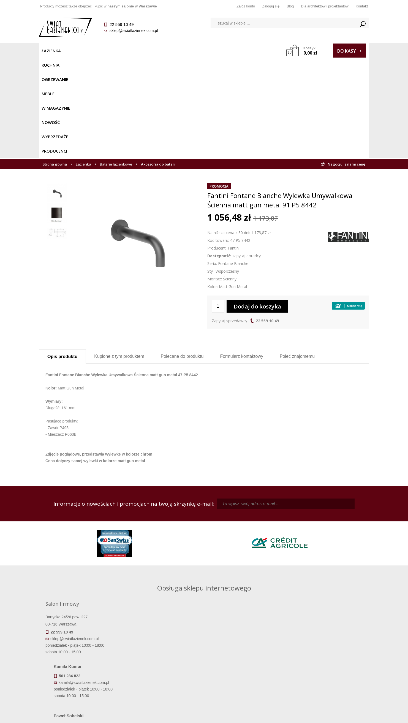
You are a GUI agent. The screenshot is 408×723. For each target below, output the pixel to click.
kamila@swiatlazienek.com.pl (166, 524)
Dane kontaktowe (328, 648)
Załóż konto (245, 6)
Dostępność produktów (80, 655)
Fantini (234, 147)
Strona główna (55, 63)
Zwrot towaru (80, 678)
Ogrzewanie (105, 50)
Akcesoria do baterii (158, 63)
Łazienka (51, 50)
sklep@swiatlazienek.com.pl (134, 30)
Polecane (182, 256)
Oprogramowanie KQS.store (345, 715)
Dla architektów (328, 663)
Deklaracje (80, 686)
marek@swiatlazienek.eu (292, 553)
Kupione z (119, 256)
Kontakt (362, 6)
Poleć (297, 256)
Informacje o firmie (328, 655)
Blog (290, 6)
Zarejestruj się (245, 655)
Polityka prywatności (162, 671)
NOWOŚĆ (189, 50)
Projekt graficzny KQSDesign (290, 715)
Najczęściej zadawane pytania (163, 655)
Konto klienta (245, 671)
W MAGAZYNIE (159, 50)
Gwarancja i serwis (80, 671)
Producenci (251, 50)
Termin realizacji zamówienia (80, 648)
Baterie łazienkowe (116, 63)
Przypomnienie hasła (245, 663)
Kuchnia (76, 50)
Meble (131, 50)
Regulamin (163, 648)
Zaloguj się (270, 6)
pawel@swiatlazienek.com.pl (165, 574)
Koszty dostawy (80, 663)
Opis (62, 256)
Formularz (241, 256)
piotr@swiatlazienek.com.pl (294, 524)
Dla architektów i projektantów (325, 6)
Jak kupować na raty (162, 663)
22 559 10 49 (267, 220)
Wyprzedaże (218, 50)
